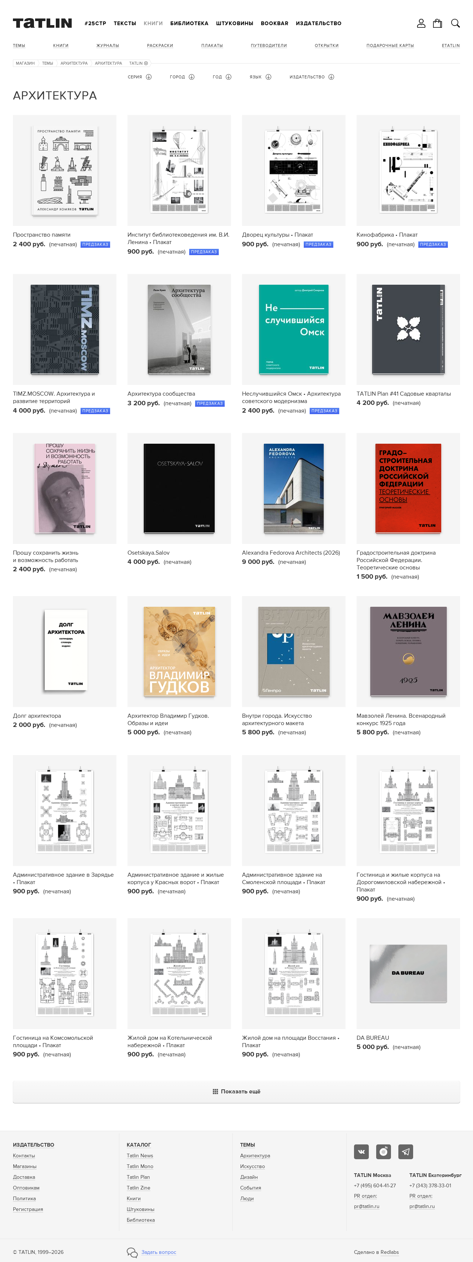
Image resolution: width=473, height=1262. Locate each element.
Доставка (24, 1177)
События (250, 1188)
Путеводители (269, 46)
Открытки (327, 46)
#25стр (95, 23)
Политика (24, 1198)
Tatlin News (140, 1155)
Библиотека (189, 23)
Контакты (24, 1155)
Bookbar (275, 23)
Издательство (319, 23)
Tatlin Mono (140, 1166)
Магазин (25, 63)
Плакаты (212, 46)
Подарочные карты (390, 46)
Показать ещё (237, 1092)
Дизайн (249, 1177)
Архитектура (74, 63)
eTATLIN (451, 46)
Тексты (125, 23)
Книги (153, 23)
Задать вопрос (159, 1252)
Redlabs (390, 1252)
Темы (19, 46)
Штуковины (234, 23)
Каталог (139, 1145)
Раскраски (160, 46)
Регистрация (28, 1209)
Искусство (252, 1166)
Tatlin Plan (138, 1177)
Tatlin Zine (138, 1188)
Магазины (25, 1166)
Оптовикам (26, 1188)
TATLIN (138, 63)
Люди (247, 1198)
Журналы (107, 46)
